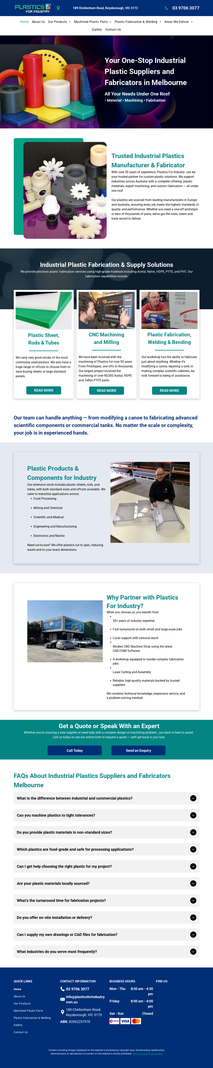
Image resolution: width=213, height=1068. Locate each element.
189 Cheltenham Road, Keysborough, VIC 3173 (105, 8)
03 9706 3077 (185, 8)
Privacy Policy (155, 1053)
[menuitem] (24, 22)
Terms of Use (139, 1053)
